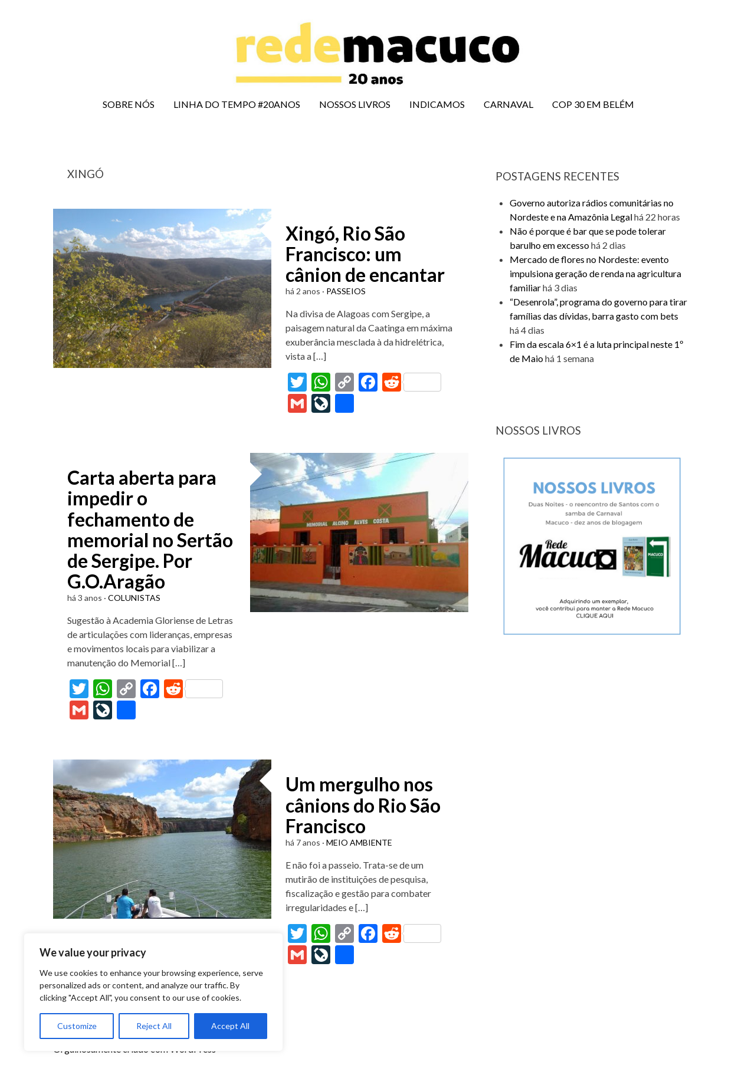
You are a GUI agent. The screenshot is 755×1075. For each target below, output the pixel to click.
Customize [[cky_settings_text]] (77, 1026)
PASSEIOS (346, 291)
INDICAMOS (437, 104)
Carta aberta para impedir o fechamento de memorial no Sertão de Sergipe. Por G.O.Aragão (150, 529)
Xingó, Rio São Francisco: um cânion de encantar (365, 254)
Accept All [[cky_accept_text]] (230, 1026)
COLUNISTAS (134, 598)
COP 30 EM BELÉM (593, 104)
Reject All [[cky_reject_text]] (154, 1026)
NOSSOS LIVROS (354, 104)
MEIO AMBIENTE (359, 842)
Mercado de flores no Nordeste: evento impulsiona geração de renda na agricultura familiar (595, 273)
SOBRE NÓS (129, 104)
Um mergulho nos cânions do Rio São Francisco (363, 804)
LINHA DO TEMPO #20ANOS (236, 104)
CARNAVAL (508, 104)
